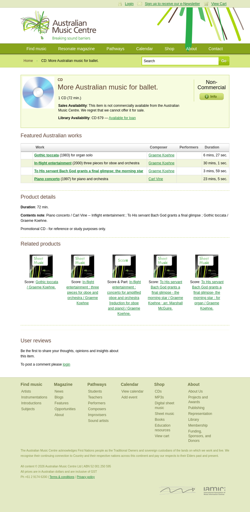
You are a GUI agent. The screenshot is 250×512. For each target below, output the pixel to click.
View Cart (218, 4)
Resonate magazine (76, 48)
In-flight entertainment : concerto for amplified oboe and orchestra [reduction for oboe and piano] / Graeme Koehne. (124, 298)
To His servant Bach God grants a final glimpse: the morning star (89, 171)
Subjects (28, 409)
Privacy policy (86, 477)
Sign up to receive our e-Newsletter (172, 4)
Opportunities (65, 409)
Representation (200, 414)
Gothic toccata (46, 155)
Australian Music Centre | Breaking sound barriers (60, 25)
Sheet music (164, 414)
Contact (216, 48)
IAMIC (214, 491)
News (59, 391)
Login (129, 4)
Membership (198, 425)
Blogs (59, 397)
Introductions (31, 403)
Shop (169, 48)
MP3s (159, 397)
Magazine (63, 384)
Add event (129, 397)
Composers (97, 409)
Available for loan (122, 118)
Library (193, 420)
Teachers (95, 397)
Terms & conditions (61, 477)
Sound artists (98, 421)
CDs (158, 391)
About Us (195, 391)
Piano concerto (47, 179)
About (191, 48)
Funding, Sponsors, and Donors (199, 436)
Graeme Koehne (161, 155)
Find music (36, 48)
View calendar (132, 391)
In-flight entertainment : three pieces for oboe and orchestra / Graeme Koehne (82, 292)
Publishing (196, 408)
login (66, 364)
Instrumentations (34, 397)
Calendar (144, 48)
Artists (26, 391)
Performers (96, 403)
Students (95, 391)
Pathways (115, 48)
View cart (162, 436)
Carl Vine (156, 179)
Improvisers (97, 415)
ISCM (177, 491)
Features (62, 403)
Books (159, 420)
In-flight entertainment (53, 163)
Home (28, 61)
